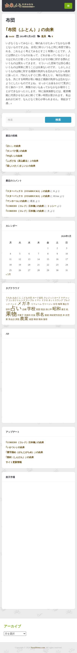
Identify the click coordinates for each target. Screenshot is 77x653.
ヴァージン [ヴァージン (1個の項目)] (47, 304)
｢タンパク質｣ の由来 (16, 151)
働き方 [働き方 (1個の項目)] (66, 304)
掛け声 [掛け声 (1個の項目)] (49, 309)
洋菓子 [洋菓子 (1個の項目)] (20, 315)
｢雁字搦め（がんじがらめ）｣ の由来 (24, 452)
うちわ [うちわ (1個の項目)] (9, 298)
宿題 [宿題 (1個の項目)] (38, 309)
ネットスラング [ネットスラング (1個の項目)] (55, 300)
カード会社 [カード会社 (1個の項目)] (38, 298)
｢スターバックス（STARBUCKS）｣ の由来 (28, 191)
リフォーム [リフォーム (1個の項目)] (36, 304)
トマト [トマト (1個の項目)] (38, 300)
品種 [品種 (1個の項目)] (24, 309)
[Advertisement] (38, 380)
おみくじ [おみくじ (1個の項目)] (17, 298)
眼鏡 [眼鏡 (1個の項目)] (47, 315)
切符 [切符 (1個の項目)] (8, 309)
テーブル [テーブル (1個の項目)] (30, 300)
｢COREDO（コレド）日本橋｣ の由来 (25, 206)
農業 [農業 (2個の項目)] (24, 318)
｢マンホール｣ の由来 (16, 201)
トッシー (51, 206)
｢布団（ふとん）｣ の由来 (30, 29)
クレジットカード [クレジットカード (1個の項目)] (52, 298)
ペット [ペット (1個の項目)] (13, 304)
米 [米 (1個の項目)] (64, 315)
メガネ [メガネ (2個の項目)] (23, 303)
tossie (11, 36)
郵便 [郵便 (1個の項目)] (36, 319)
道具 (43, 36)
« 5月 (8, 274)
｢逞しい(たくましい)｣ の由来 (20, 165)
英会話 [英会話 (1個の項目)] (11, 319)
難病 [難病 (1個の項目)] (40, 319)
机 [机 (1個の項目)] (67, 309)
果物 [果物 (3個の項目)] (11, 314)
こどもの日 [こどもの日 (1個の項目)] (27, 298)
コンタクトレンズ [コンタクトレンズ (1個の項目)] (16, 300)
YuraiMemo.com (38, 647)
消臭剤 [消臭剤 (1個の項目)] (27, 315)
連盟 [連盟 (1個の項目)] (31, 319)
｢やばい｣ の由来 (14, 156)
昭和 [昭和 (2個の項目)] (56, 308)
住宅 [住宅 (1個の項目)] (55, 304)
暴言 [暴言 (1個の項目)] (63, 309)
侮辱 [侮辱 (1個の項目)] (60, 304)
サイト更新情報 (14, 462)
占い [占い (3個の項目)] (16, 308)
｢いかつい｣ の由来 (15, 447)
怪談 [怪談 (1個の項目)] (43, 309)
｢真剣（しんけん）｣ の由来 (20, 457)
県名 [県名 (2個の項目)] (40, 314)
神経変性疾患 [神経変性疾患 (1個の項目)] (56, 315)
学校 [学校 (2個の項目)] (31, 308)
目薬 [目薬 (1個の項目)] (33, 315)
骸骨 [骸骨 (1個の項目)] (45, 319)
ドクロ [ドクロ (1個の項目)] (45, 300)
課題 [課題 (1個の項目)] (17, 319)
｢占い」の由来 (13, 146)
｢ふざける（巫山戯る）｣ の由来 (22, 161)
